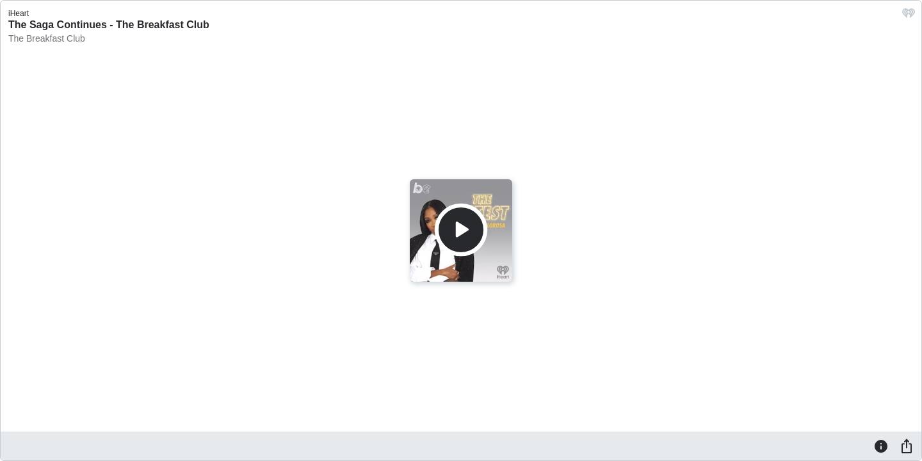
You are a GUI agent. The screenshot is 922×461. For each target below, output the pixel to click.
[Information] (881, 445)
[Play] (461, 230)
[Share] (906, 445)
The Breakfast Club (46, 38)
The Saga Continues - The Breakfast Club (108, 24)
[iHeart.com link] (908, 16)
